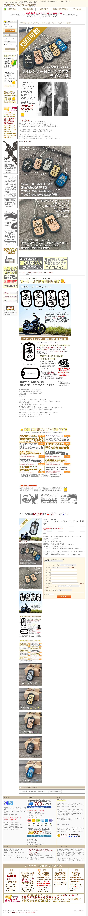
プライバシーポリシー (9, 301)
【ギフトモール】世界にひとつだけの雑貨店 (41, 850)
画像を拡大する (23, 541)
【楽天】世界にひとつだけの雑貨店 (38, 849)
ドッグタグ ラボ (23, 912)
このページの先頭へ (79, 911)
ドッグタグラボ (33, 852)
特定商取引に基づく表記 (10, 297)
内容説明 (71, 567)
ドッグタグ (27, 141)
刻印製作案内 (32, 854)
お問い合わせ (7, 293)
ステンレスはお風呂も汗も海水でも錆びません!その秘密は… (37, 272)
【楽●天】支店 (14, 912)
